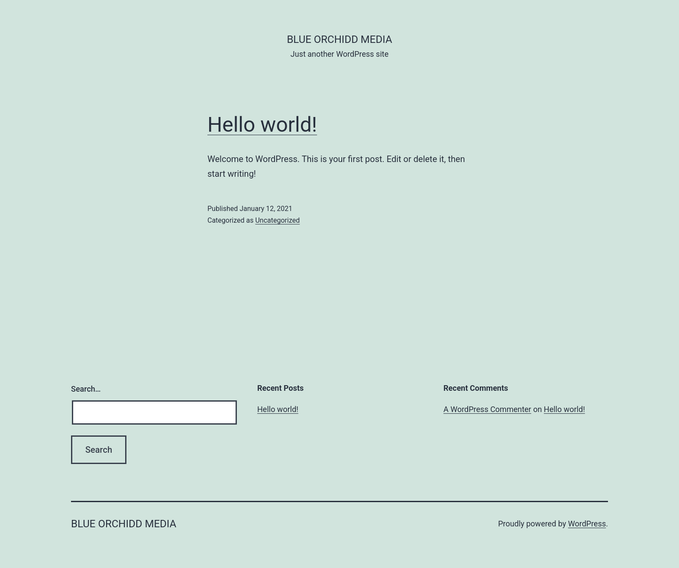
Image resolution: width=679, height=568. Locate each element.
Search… (86, 388)
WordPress (587, 523)
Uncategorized (277, 220)
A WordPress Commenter (487, 409)
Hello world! (262, 124)
